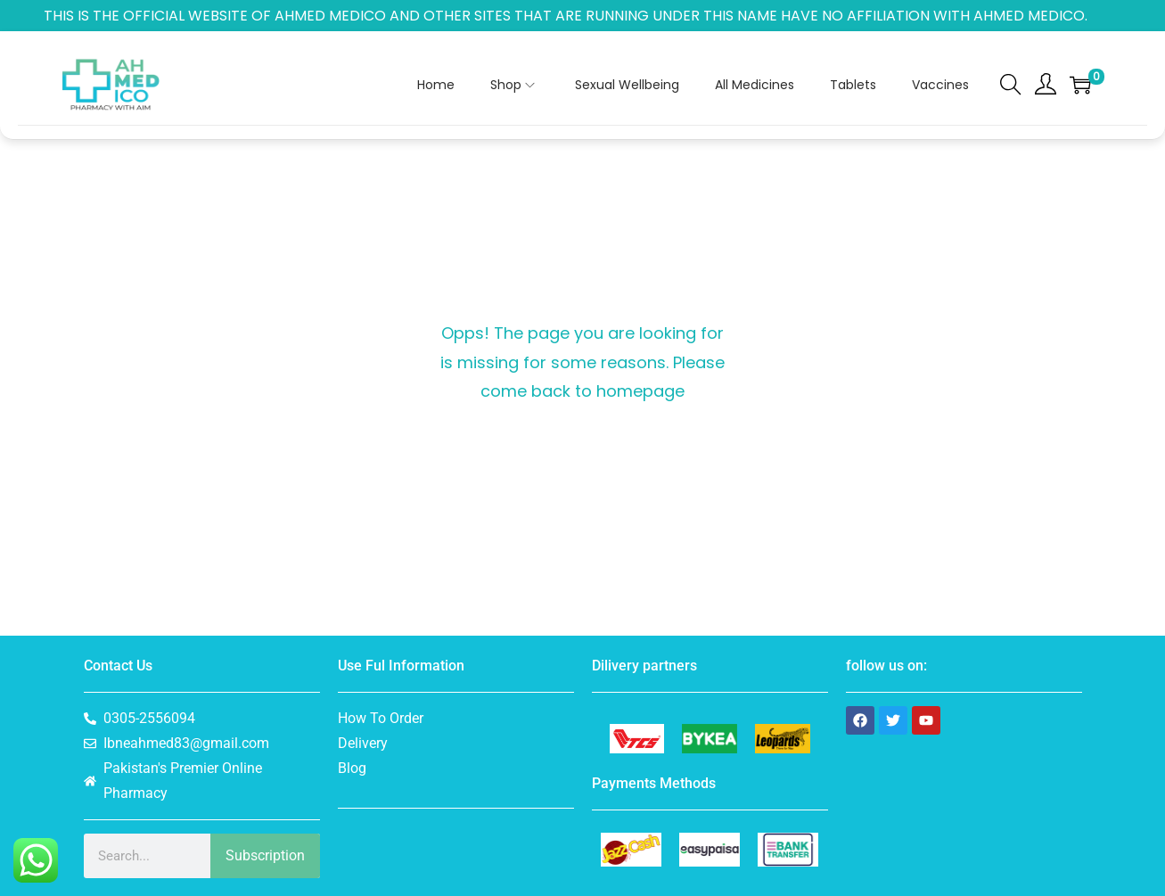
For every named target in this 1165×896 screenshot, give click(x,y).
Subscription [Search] (265, 855)
